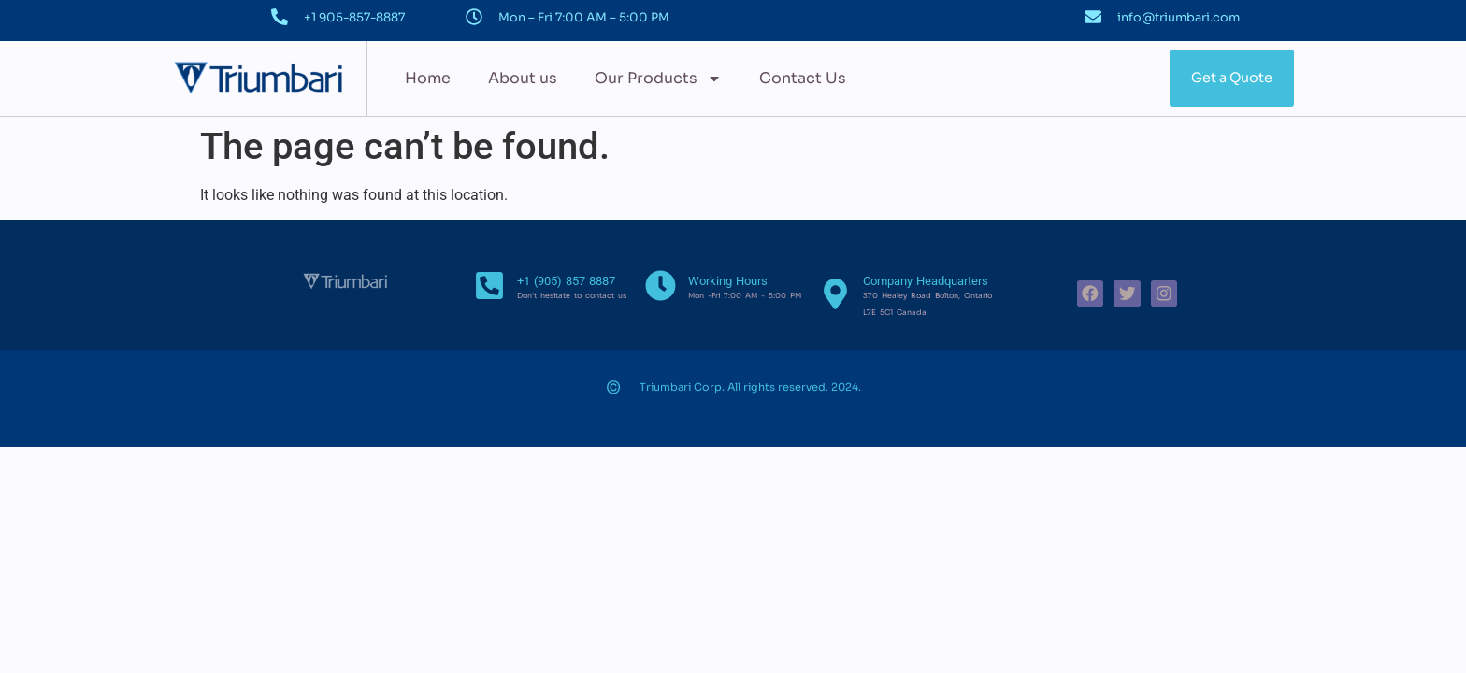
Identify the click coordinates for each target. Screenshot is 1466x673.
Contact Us (802, 78)
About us (522, 78)
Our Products (658, 78)
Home (428, 78)
